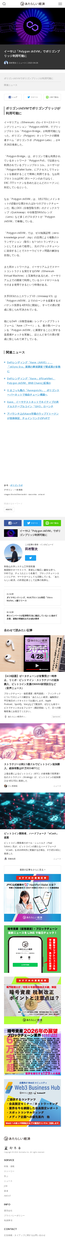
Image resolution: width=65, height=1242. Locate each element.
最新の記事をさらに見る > (32, 869)
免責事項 (8, 1220)
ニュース (22, 63)
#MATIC (9, 509)
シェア (14, 97)
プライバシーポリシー (14, 1215)
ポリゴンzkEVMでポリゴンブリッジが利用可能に (28, 78)
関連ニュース (10, 85)
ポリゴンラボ (16, 485)
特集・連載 (9, 1166)
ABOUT (7, 1195)
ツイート (34, 97)
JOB (5, 1186)
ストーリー (9, 1171)
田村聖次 (31, 549)
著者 (6, 1190)
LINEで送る (54, 97)
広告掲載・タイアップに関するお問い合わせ (24, 1235)
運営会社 (8, 1210)
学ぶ (6, 1176)
